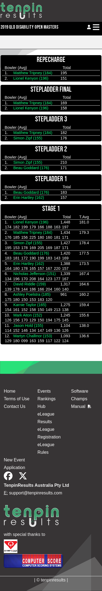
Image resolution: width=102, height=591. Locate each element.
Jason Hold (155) (28, 325)
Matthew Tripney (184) (32, 73)
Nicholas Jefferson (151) (34, 273)
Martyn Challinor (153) (32, 336)
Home (10, 391)
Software (79, 391)
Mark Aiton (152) (27, 315)
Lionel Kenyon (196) (30, 78)
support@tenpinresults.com (35, 493)
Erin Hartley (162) (28, 197)
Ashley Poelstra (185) (32, 294)
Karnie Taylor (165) (29, 305)
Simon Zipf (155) (27, 138)
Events (44, 391)
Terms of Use (16, 398)
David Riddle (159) (29, 284)
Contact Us (14, 406)
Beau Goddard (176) (31, 168)
